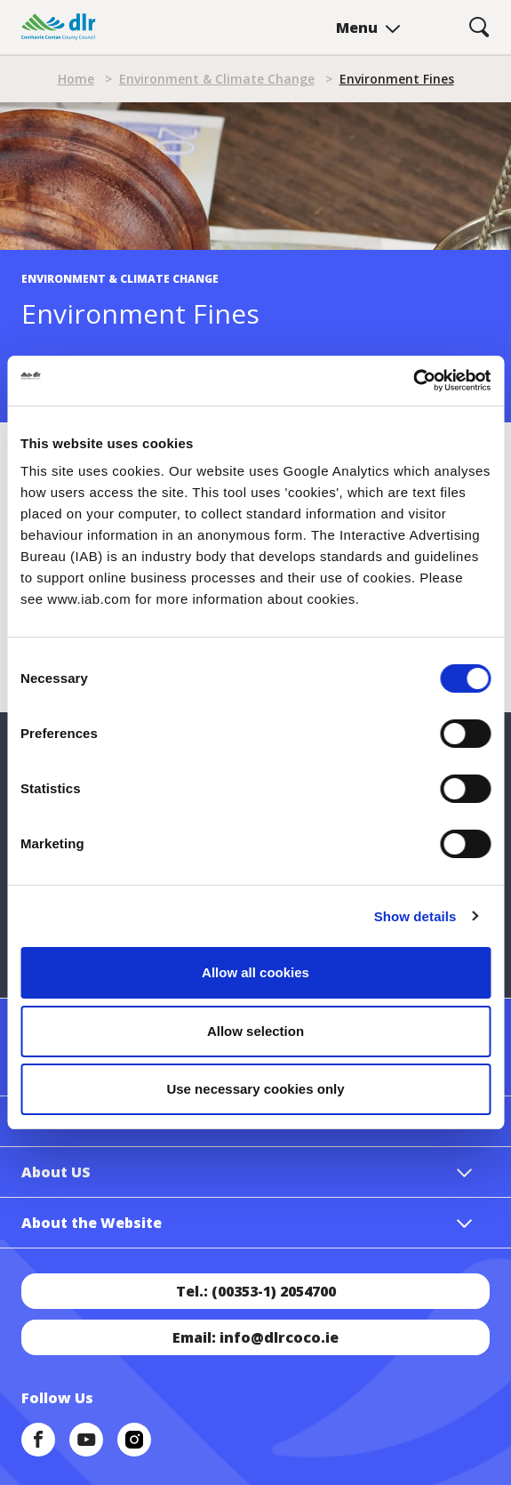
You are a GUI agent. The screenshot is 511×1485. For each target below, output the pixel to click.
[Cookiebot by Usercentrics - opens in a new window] (413, 380)
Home (76, 78)
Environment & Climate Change (217, 78)
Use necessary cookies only (255, 1088)
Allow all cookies (255, 972)
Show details (415, 916)
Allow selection (255, 1031)
